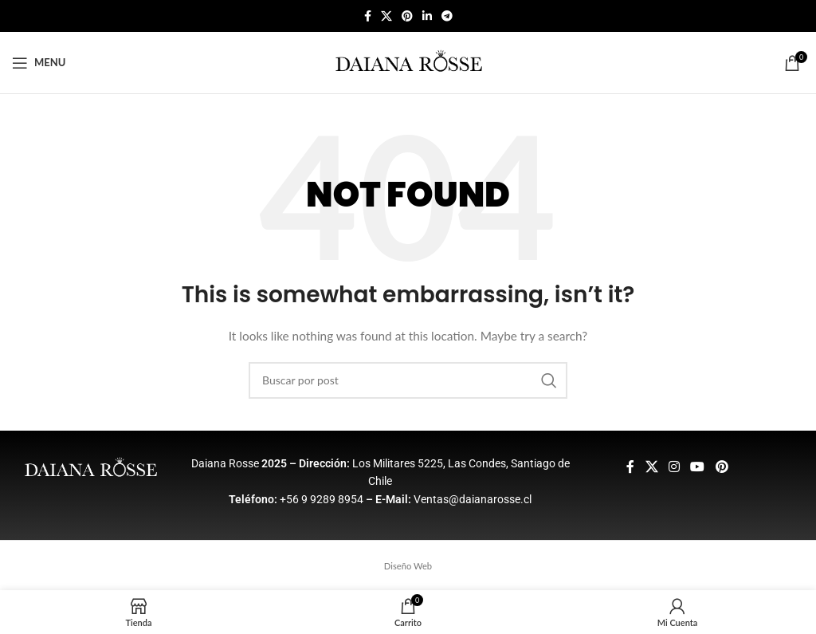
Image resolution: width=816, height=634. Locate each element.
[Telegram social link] (447, 16)
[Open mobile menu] (38, 63)
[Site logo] (408, 61)
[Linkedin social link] (427, 16)
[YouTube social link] (697, 466)
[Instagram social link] (674, 466)
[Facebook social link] (367, 16)
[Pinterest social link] (407, 16)
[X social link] (386, 16)
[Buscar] (408, 380)
